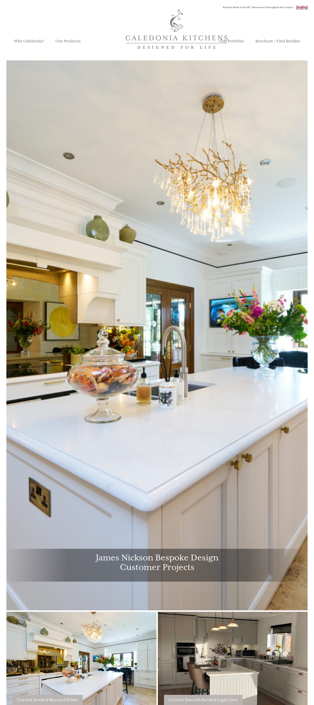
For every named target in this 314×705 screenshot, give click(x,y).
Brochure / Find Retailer (277, 41)
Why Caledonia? (29, 41)
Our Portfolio (231, 41)
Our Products (68, 41)
